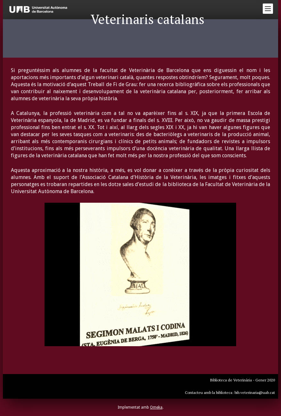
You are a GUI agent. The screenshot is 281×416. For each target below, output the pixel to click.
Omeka (156, 407)
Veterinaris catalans (147, 19)
